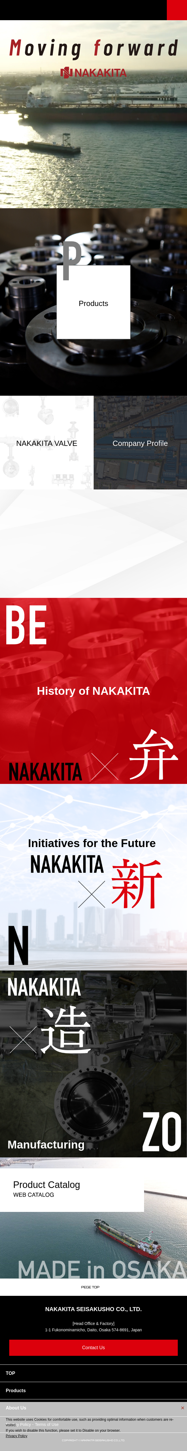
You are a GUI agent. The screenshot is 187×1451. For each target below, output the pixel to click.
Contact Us (93, 1347)
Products (16, 1390)
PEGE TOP (90, 1287)
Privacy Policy (16, 1436)
